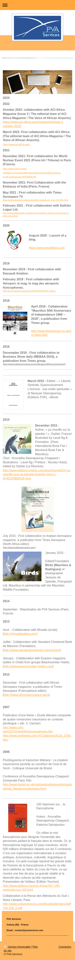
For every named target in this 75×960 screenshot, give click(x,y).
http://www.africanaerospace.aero (26, 694)
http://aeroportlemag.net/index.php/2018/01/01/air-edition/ (29, 291)
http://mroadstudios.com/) (21, 633)
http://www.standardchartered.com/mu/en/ (32, 650)
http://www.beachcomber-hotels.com (28, 666)
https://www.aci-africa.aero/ (16, 144)
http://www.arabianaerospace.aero (19, 547)
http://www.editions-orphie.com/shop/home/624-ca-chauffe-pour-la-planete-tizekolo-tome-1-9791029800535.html (37, 474)
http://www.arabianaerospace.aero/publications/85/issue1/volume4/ (34, 364)
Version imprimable (17, 946)
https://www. (37, 247)
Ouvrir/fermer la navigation (37, 5)
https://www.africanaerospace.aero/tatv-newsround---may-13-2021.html (35, 200)
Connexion (65, 946)
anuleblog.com (55, 247)
